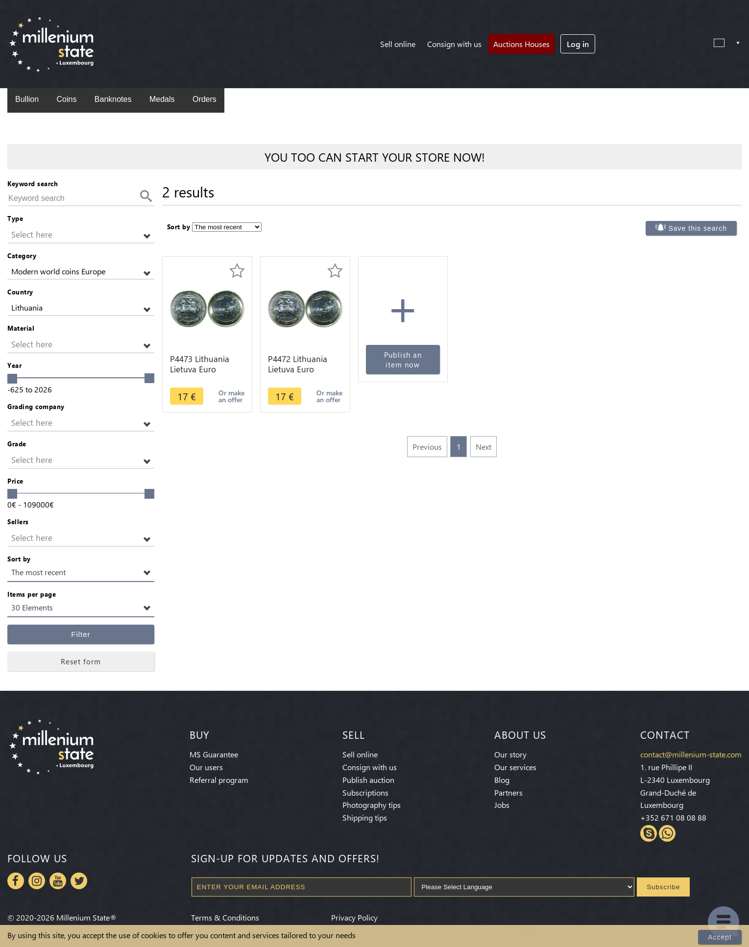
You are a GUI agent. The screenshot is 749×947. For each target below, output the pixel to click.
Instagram (36, 881)
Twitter (79, 881)
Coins (66, 99)
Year (14, 365)
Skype (648, 833)
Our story (510, 754)
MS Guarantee (214, 754)
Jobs (501, 805)
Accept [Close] (720, 937)
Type (15, 218)
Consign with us (454, 44)
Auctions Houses (521, 44)
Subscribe (663, 887)
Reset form (81, 661)
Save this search (698, 228)
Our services (515, 767)
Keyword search (32, 183)
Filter (80, 634)
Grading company (36, 406)
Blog (501, 780)
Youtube (57, 881)
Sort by (19, 559)
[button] (80, 234)
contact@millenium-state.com (691, 754)
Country (20, 292)
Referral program (219, 780)
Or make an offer (231, 396)
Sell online (397, 44)
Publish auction (368, 780)
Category (21, 255)
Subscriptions (365, 792)
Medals (162, 99)
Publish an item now (403, 359)
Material (20, 328)
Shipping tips (364, 817)
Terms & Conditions (225, 917)
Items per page (31, 594)
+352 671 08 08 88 (673, 817)
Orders (205, 99)
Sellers (18, 521)
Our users (206, 767)
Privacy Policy (354, 917)
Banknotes (113, 99)
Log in (578, 44)
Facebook (15, 881)
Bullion (27, 99)
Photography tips (371, 805)
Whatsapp (667, 833)
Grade (16, 443)
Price (15, 481)
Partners (508, 792)
